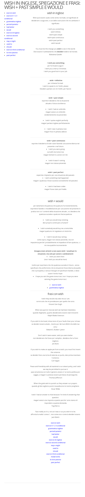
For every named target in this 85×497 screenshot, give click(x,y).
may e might (11, 41)
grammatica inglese (14, 21)
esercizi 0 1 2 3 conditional (55, 426)
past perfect (11, 55)
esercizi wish (11, 13)
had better (10, 27)
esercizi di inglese (13, 33)
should (9, 47)
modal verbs (55, 457)
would (9, 30)
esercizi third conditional (16, 50)
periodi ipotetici (12, 24)
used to (9, 44)
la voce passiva (12, 52)
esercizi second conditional (55, 443)
